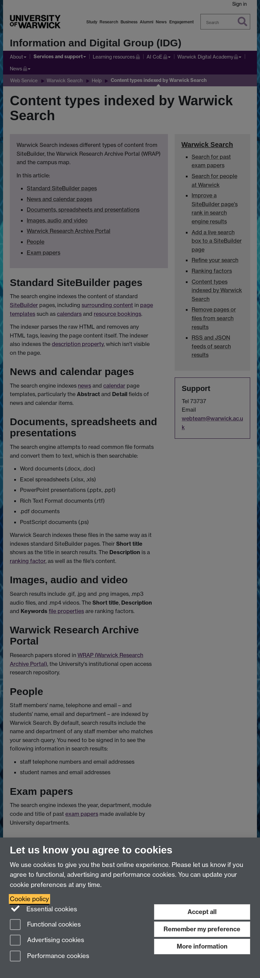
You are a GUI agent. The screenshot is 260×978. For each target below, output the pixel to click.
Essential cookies (43, 908)
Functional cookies (45, 925)
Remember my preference (202, 929)
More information (202, 946)
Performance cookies (49, 956)
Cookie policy (29, 899)
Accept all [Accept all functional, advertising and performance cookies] (202, 912)
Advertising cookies (47, 940)
